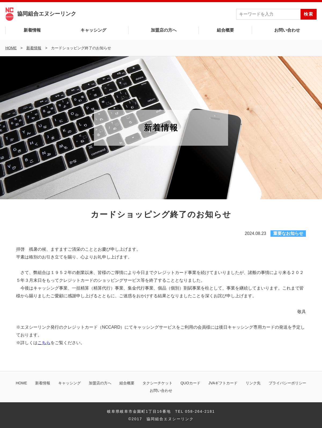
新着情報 (32, 30)
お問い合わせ (287, 30)
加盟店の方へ (164, 30)
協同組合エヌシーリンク (40, 14)
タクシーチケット (157, 383)
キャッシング (93, 30)
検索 (308, 14)
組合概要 (225, 30)
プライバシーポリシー (287, 383)
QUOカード (190, 383)
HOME (21, 383)
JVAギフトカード (223, 383)
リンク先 (253, 383)
